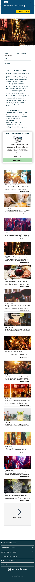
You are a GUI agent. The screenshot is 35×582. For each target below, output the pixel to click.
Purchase (17, 160)
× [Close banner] (30, 3)
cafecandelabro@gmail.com (19, 127)
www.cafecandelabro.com (14, 122)
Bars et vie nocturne (25, 53)
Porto (18, 53)
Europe (6, 53)
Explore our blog (23, 11)
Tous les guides (8, 543)
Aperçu (7, 58)
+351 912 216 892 (18, 124)
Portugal (12, 53)
